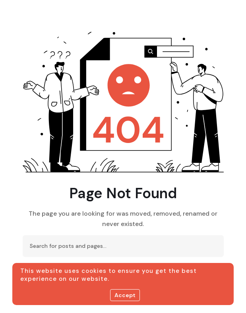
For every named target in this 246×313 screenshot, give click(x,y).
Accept (125, 295)
